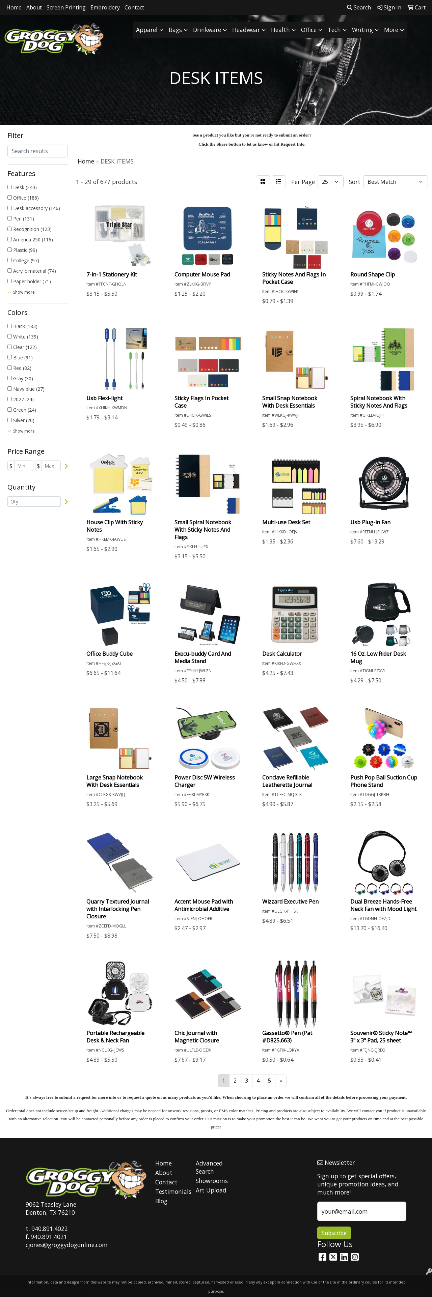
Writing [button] (362, 30)
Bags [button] (175, 30)
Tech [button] (334, 30)
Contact (134, 7)
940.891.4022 (49, 1229)
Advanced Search (209, 1167)
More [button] (391, 30)
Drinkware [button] (207, 30)
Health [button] (280, 30)
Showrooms (212, 1181)
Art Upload (211, 1190)
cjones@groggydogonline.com (67, 1245)
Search (359, 7)
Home (14, 7)
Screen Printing (66, 7)
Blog (161, 1201)
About (34, 7)
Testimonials (171, 1191)
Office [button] (309, 30)
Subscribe (334, 1233)
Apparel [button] (147, 30)
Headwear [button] (246, 30)
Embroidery (105, 7)
